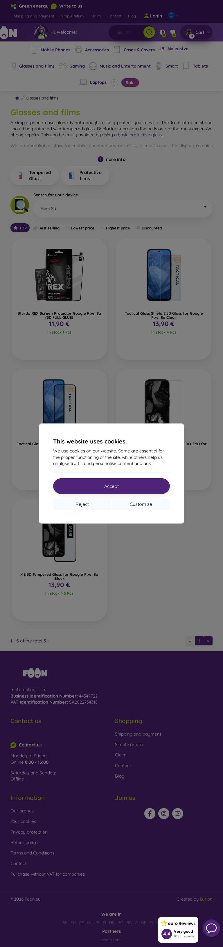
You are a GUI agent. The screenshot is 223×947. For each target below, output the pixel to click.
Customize (141, 504)
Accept (111, 486)
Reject (82, 504)
